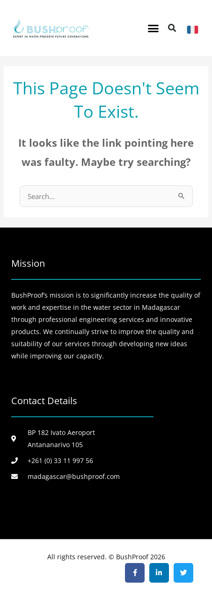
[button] (153, 28)
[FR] (192, 30)
